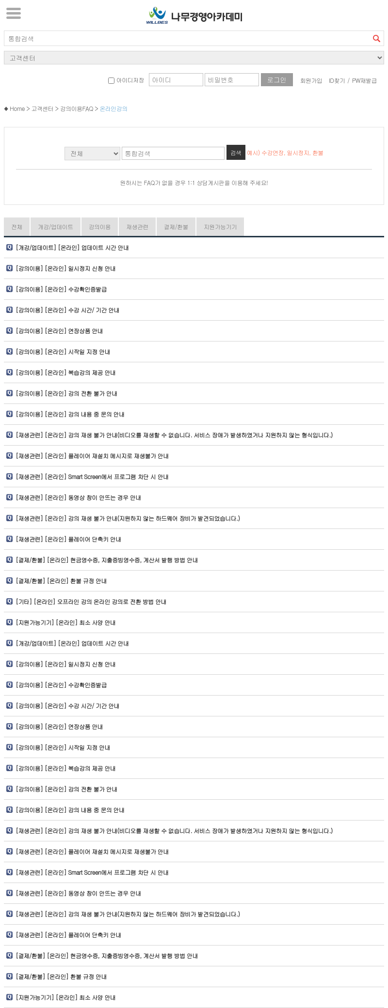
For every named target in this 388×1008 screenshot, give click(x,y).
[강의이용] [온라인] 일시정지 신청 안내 (65, 268)
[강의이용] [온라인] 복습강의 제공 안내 (65, 372)
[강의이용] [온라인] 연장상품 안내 (59, 330)
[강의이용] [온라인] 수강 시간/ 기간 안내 (67, 310)
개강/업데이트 (55, 226)
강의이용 (100, 226)
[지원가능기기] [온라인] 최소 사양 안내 (65, 622)
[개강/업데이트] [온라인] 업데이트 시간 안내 (72, 247)
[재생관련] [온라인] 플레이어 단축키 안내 (68, 539)
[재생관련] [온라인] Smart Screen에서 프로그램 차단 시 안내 (92, 476)
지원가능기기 (220, 226)
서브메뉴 (13, 13)
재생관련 (137, 226)
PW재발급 (364, 80)
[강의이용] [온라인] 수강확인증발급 (61, 289)
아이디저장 (126, 80)
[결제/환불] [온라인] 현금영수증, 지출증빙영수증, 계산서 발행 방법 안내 (107, 560)
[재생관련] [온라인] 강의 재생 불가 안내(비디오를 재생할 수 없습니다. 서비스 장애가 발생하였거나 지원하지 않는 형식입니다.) (174, 435)
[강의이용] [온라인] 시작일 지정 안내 (63, 351)
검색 (376, 38)
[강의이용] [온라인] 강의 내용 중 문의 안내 (70, 414)
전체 (16, 226)
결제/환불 (176, 226)
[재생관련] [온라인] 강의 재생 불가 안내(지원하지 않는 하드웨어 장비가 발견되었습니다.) (128, 518)
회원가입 (311, 80)
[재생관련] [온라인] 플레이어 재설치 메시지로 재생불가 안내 (92, 455)
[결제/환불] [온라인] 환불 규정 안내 (61, 580)
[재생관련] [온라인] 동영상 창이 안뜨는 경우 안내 (78, 497)
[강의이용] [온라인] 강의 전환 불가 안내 (66, 393)
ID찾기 (337, 80)
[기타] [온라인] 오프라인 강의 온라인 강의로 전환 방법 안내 (91, 601)
